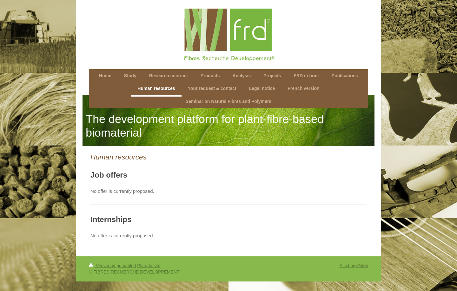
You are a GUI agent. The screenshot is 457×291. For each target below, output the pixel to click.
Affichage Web (353, 265)
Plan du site (148, 265)
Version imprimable (112, 265)
